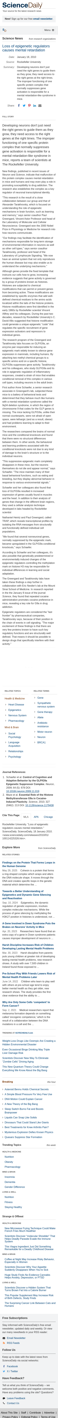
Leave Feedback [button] (16, 1398)
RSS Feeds (13, 1343)
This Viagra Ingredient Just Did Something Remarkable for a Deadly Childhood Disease (29, 1248)
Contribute (35, 1412)
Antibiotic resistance (43, 725)
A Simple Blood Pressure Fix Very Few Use (28, 1094)
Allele (40, 717)
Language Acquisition (14, 744)
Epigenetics (14, 710)
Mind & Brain (12, 727)
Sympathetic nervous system (46, 705)
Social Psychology (14, 735)
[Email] (40, 105)
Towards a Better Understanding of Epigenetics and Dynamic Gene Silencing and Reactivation (26, 895)
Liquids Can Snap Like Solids (21, 1117)
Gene (40, 697)
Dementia (10, 1182)
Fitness (9, 1202)
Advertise (49, 1412)
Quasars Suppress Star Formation (23, 1137)
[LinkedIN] (35, 105)
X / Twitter (12, 1371)
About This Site (9, 1412)
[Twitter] (24, 105)
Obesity (9, 1162)
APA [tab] (36, 817)
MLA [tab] (26, 817)
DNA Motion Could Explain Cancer (24, 1099)
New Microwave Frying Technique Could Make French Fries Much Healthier (30, 1229)
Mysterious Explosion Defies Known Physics (29, 1132)
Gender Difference (15, 1187)
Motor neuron (44, 732)
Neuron (41, 737)
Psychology (14, 756)
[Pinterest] (29, 105)
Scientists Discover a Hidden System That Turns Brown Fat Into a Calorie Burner (28, 1289)
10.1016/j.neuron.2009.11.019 (22, 791)
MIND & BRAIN (8, 1172)
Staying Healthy (13, 1207)
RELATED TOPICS (13, 691)
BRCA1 (41, 742)
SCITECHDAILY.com (24, 1033)
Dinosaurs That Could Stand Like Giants (27, 1122)
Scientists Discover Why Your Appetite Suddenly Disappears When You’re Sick (26, 1268)
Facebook (12, 1366)
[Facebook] (19, 105)
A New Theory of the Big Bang (21, 1104)
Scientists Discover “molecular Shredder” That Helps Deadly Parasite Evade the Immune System (30, 1239)
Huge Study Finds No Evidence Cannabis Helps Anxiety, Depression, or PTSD (27, 1276)
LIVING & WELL (9, 1192)
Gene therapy (44, 712)
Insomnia (10, 1177)
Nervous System (17, 715)
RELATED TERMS (41, 691)
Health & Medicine (15, 698)
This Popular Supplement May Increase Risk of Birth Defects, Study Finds (29, 1296)
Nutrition (9, 1157)
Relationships (15, 751)
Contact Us (13, 1403)
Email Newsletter (16, 1338)
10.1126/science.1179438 (39, 805)
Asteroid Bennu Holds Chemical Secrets (27, 1089)
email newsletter (43, 18)
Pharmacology (16, 721)
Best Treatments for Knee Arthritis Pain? (27, 1127)
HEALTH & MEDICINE (11, 1152)
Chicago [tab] (48, 817)
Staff (23, 1412)
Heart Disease (16, 704)
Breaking (7, 1081)
